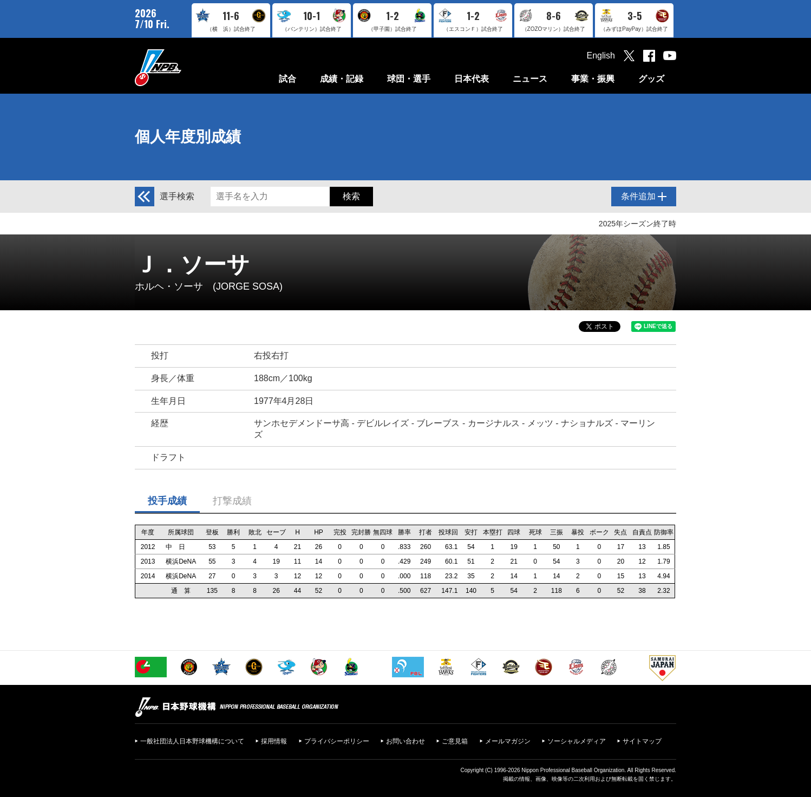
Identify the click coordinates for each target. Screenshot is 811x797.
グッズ (651, 78)
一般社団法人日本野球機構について (192, 741)
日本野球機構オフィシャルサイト (185, 67)
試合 (287, 78)
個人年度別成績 (188, 136)
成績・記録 (341, 78)
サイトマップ (642, 741)
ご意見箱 (455, 741)
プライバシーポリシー (336, 741)
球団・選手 (408, 78)
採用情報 (274, 741)
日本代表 (471, 78)
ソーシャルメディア (576, 741)
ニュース (530, 78)
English (601, 55)
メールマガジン (508, 741)
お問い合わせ (405, 741)
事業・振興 (592, 78)
